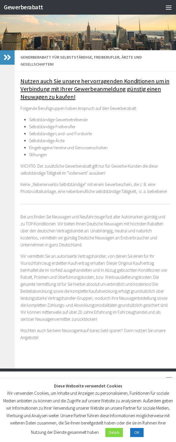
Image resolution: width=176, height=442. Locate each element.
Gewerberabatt (23, 7)
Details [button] (114, 432)
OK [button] (137, 432)
